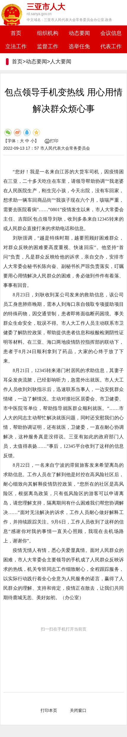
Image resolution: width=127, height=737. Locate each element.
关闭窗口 (78, 710)
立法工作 (16, 46)
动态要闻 (79, 33)
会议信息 (111, 33)
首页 (16, 33)
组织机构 (47, 33)
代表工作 (111, 46)
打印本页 (49, 710)
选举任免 (79, 46)
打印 (51, 140)
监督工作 (47, 46)
